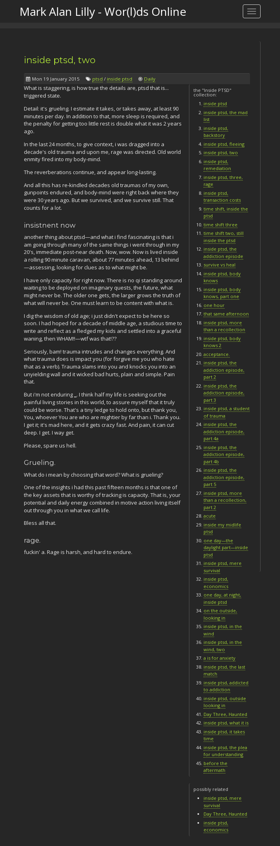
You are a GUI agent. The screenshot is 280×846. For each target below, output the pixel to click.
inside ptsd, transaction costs (222, 196)
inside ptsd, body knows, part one (222, 293)
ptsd (97, 79)
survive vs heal (219, 265)
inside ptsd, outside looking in (225, 702)
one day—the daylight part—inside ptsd (226, 547)
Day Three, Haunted (225, 714)
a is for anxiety (219, 658)
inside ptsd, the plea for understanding (225, 751)
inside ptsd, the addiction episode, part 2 (224, 370)
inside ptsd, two (59, 60)
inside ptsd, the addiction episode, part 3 (224, 393)
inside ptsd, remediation (217, 165)
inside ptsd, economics (216, 826)
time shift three (221, 225)
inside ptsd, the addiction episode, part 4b (224, 454)
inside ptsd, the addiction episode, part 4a (224, 431)
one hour (214, 305)
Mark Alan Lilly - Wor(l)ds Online (102, 11)
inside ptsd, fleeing (224, 144)
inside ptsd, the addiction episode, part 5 (224, 477)
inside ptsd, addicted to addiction (226, 686)
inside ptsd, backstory (216, 132)
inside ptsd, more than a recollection (224, 326)
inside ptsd (119, 79)
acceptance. (217, 354)
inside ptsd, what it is (226, 723)
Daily (149, 79)
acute (210, 516)
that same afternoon (226, 314)
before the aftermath (215, 767)
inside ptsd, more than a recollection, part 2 (225, 500)
